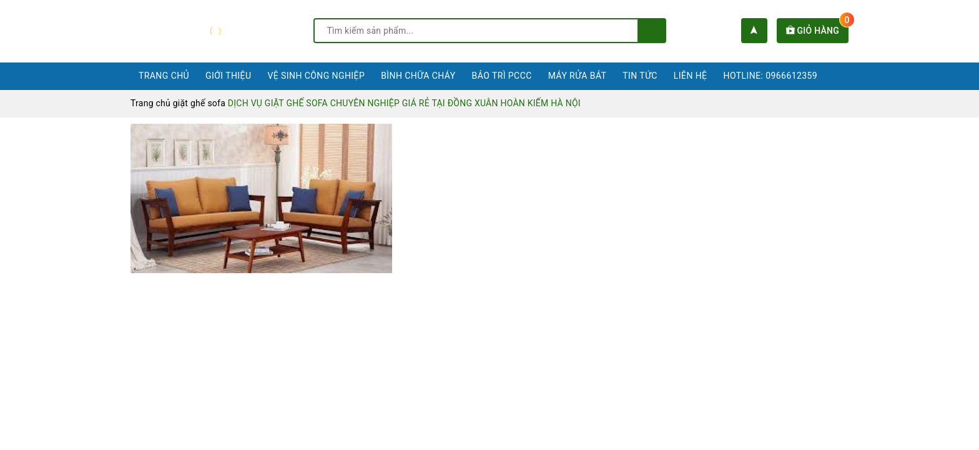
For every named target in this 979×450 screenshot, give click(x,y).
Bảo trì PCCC (502, 76)
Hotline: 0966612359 (771, 76)
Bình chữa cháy (418, 76)
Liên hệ (690, 76)
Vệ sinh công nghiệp (316, 76)
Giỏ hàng (817, 31)
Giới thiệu (228, 76)
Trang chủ (164, 76)
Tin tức (639, 76)
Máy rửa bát (577, 76)
